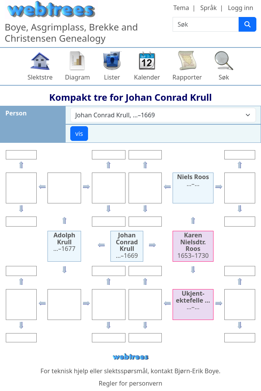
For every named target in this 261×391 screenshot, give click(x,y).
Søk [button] (224, 77)
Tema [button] (181, 7)
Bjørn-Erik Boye (197, 371)
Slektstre (40, 77)
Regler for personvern (130, 383)
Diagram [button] (77, 77)
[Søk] (247, 24)
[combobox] (163, 115)
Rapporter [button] (187, 77)
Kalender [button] (147, 77)
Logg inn (240, 7)
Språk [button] (208, 7)
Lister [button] (112, 77)
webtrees (130, 357)
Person (16, 113)
